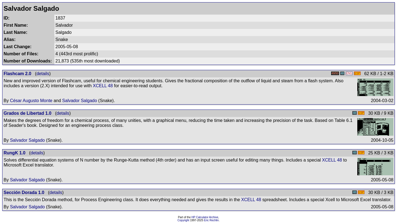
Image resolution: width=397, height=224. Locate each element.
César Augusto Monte (31, 100)
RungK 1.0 (14, 153)
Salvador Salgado (79, 100)
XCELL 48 (103, 85)
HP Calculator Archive (205, 217)
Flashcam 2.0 (17, 73)
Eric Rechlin (211, 220)
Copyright (183, 220)
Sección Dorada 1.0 (24, 192)
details (42, 73)
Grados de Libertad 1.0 (27, 113)
